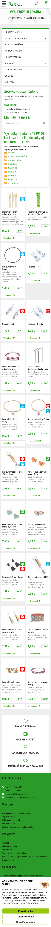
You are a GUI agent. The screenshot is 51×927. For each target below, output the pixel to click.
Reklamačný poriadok (11, 820)
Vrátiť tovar (7, 849)
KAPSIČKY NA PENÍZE (17, 156)
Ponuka (3, 4)
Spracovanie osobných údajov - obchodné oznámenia (24, 856)
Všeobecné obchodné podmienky (16, 813)
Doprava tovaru (8, 816)
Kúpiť (19, 231)
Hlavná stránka (15, 18)
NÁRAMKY (12, 164)
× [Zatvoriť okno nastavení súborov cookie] (48, 879)
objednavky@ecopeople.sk (16, 794)
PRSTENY (12, 171)
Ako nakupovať (8, 823)
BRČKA (11, 152)
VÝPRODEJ (9, 82)
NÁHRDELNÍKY (14, 160)
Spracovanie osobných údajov (14, 853)
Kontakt (5, 843)
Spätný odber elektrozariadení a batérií (18, 827)
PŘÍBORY (12, 175)
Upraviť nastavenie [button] (25, 922)
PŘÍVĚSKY (12, 179)
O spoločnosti (8, 860)
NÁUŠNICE (12, 168)
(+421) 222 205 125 (13, 787)
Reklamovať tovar (9, 846)
